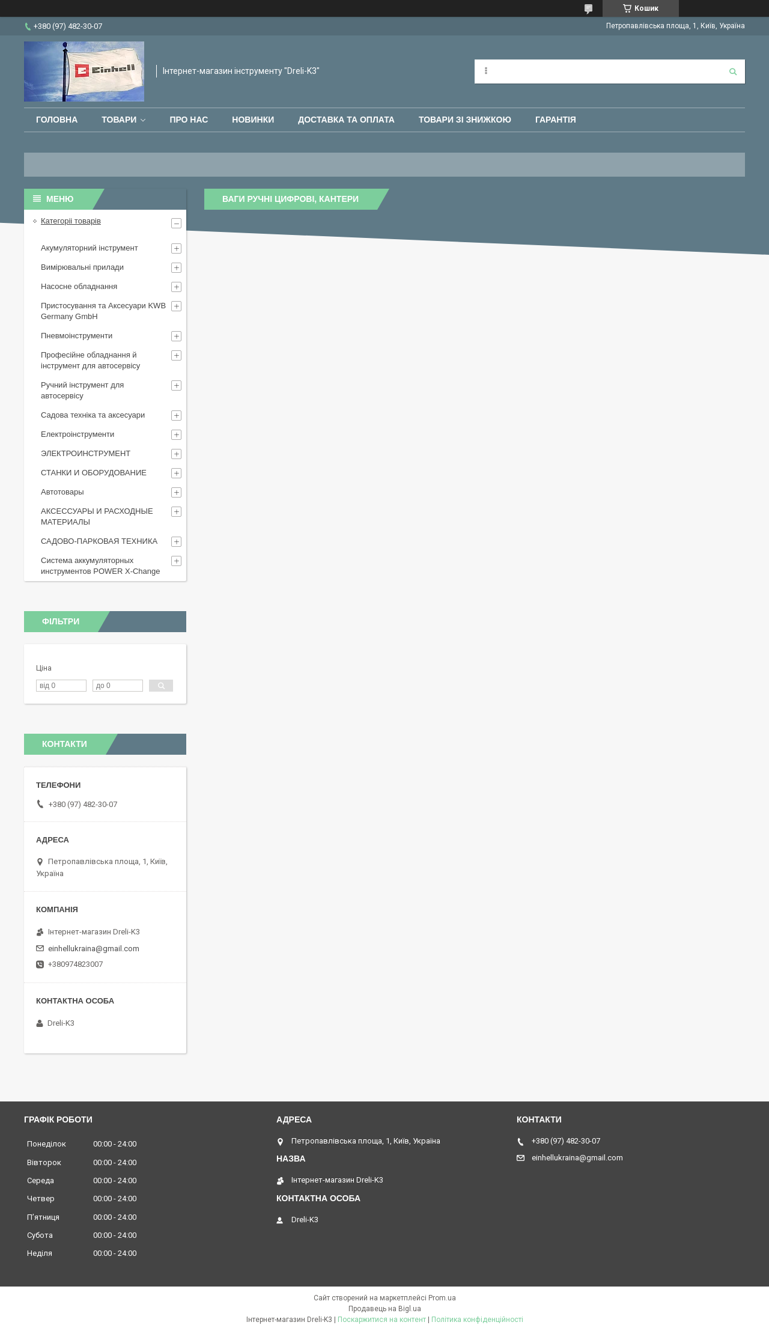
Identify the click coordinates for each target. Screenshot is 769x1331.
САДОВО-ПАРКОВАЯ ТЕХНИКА (99, 541)
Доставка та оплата (346, 119)
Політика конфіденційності (477, 1319)
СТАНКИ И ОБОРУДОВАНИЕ (94, 472)
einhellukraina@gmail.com (93, 948)
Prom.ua (442, 1298)
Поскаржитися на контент (382, 1319)
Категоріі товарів (71, 220)
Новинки (253, 119)
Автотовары (62, 491)
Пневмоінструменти (76, 335)
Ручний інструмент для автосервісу (82, 390)
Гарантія (555, 119)
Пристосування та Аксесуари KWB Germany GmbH (103, 311)
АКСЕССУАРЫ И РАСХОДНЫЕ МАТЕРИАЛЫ (97, 516)
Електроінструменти (77, 434)
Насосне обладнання (79, 286)
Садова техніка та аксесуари (93, 414)
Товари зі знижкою (465, 119)
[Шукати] (733, 71)
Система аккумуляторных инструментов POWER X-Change (100, 566)
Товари (119, 119)
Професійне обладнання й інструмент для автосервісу (90, 360)
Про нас (188, 119)
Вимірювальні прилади (82, 267)
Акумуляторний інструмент (89, 247)
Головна (57, 119)
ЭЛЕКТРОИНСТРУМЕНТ (85, 453)
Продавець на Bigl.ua (384, 1309)
